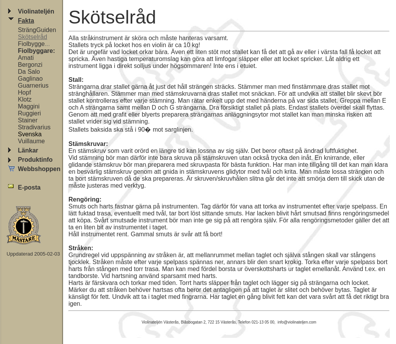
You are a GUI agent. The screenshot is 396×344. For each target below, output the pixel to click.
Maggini (28, 106)
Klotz (25, 99)
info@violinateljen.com (297, 322)
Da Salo (29, 71)
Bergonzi (30, 64)
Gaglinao (30, 78)
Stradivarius (34, 127)
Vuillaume (31, 141)
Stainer (28, 120)
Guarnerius (33, 85)
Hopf (24, 92)
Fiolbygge (31, 44)
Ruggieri (29, 113)
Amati (26, 57)
